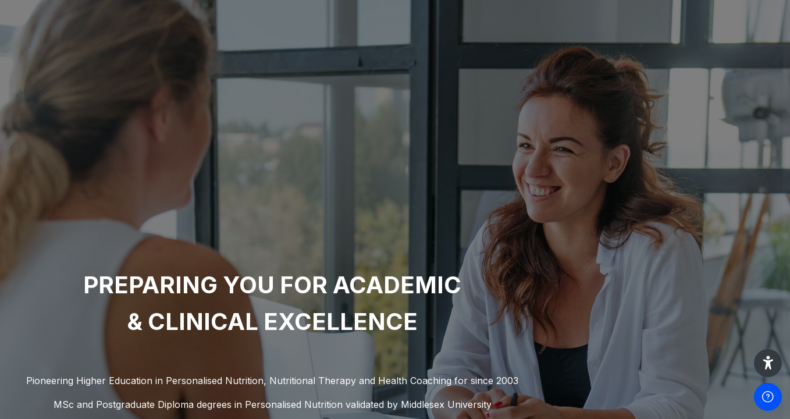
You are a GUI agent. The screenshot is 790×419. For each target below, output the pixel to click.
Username (584, 191)
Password (583, 248)
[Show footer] (768, 397)
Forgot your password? (730, 301)
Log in (667, 335)
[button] (768, 363)
